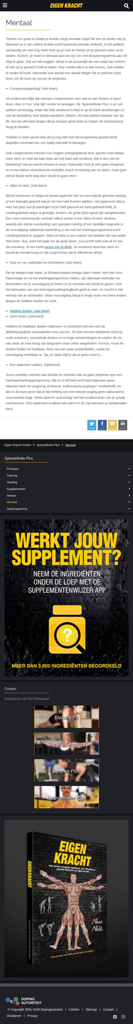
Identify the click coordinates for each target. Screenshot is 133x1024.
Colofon (74, 1009)
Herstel (11, 495)
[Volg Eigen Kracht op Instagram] (123, 1017)
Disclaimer (14, 1016)
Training (12, 475)
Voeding (12, 482)
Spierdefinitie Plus (48, 445)
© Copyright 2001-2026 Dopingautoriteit (35, 1009)
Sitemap (91, 1009)
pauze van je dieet (58, 247)
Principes (12, 469)
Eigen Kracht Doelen (17, 445)
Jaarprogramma (17, 508)
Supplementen (16, 489)
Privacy (32, 1016)
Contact (108, 1009)
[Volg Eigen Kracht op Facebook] (115, 1017)
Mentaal (12, 502)
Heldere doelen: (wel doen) (30, 311)
